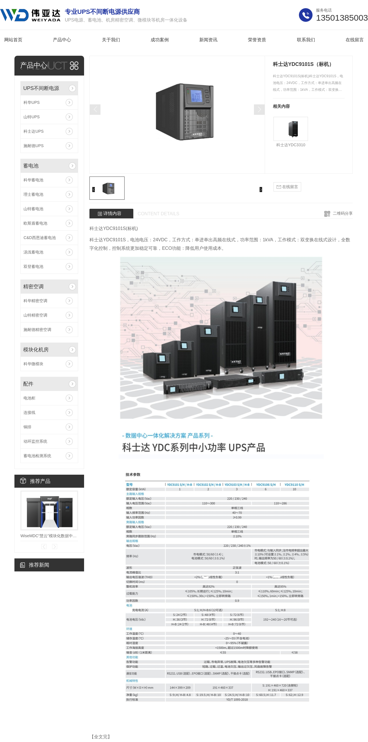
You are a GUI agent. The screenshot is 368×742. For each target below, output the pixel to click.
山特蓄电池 (33, 209)
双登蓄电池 (33, 266)
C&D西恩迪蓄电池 (39, 237)
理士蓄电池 (33, 194)
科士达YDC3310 (290, 145)
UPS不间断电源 (41, 88)
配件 (28, 384)
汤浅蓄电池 (33, 252)
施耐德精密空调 (37, 329)
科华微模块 (33, 364)
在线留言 (287, 186)
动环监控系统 (35, 441)
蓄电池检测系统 (37, 455)
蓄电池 (30, 166)
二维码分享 (343, 213)
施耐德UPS (33, 145)
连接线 (29, 412)
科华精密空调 (35, 300)
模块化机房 (36, 349)
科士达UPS (33, 131)
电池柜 (29, 398)
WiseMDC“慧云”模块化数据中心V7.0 (49, 536)
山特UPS (31, 117)
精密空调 (33, 286)
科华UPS (31, 102)
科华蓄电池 (33, 180)
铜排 (27, 427)
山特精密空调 (35, 315)
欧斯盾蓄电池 (35, 223)
